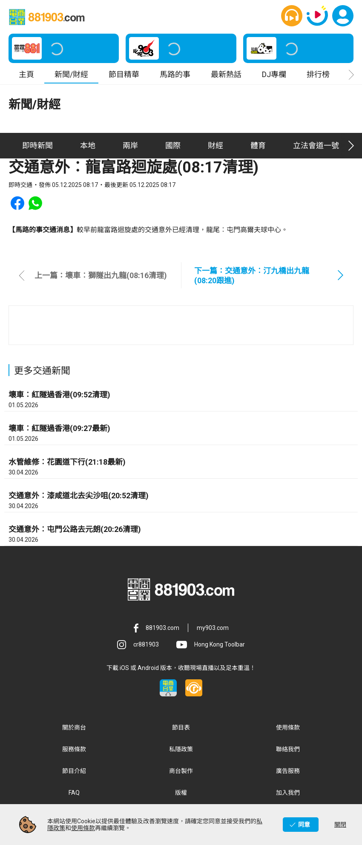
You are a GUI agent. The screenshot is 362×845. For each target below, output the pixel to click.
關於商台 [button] (74, 727)
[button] (291, 15)
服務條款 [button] (74, 749)
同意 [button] (304, 824)
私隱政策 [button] (181, 749)
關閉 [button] (340, 824)
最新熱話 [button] (226, 74)
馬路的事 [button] (175, 74)
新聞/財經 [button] (71, 74)
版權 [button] (181, 792)
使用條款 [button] (288, 727)
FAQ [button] (74, 792)
